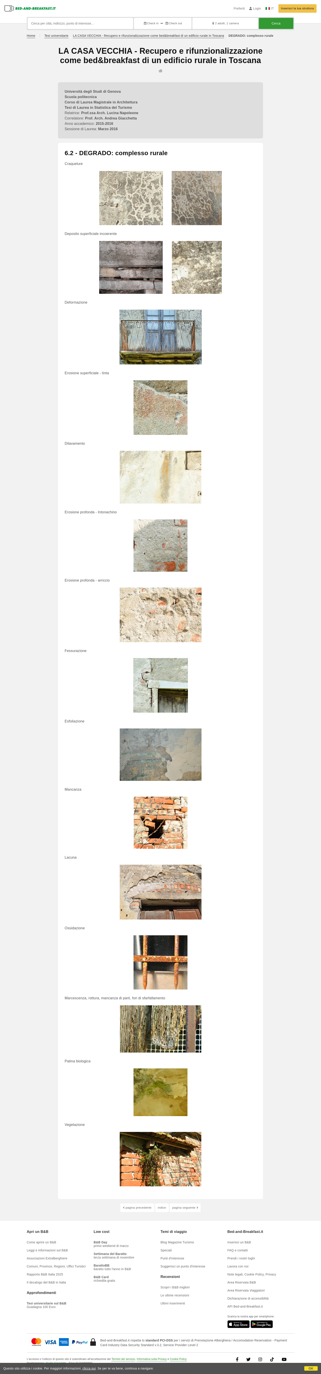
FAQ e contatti (237, 1250)
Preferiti (239, 8)
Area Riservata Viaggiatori (246, 1290)
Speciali (166, 1250)
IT (269, 8)
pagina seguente (185, 1207)
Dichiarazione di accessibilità (248, 1298)
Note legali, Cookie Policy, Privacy (251, 1274)
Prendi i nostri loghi (241, 1258)
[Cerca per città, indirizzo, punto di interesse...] (80, 23)
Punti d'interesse (172, 1258)
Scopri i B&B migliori (175, 1287)
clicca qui (89, 1368)
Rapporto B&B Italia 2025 (45, 1274)
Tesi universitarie (56, 35)
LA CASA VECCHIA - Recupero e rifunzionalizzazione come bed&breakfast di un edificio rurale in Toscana (148, 35)
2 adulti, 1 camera (225, 23)
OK (311, 1368)
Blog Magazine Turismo (177, 1242)
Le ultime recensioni (174, 1295)
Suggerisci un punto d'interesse (182, 1266)
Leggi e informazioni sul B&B (47, 1250)
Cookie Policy (178, 1359)
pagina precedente (137, 1207)
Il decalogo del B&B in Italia (46, 1282)
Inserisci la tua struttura (297, 8)
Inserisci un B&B (239, 1242)
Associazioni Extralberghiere (47, 1258)
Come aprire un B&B (41, 1242)
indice (162, 1207)
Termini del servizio (123, 1359)
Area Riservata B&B (241, 1282)
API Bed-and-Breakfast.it (245, 1306)
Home (31, 35)
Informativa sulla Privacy (152, 1359)
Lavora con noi (238, 1266)
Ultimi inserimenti (172, 1303)
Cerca (276, 23)
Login (255, 8)
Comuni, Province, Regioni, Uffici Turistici (56, 1266)
